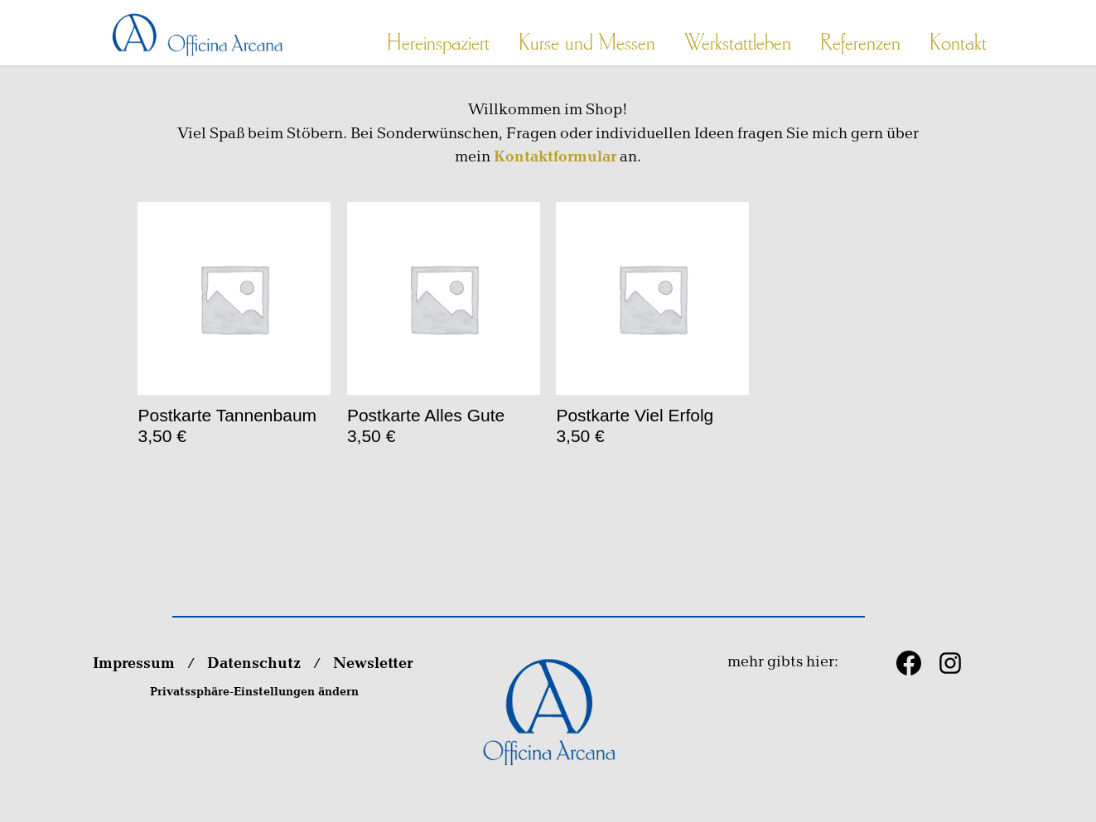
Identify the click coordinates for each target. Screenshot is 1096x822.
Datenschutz (254, 663)
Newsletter (374, 663)
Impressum (134, 663)
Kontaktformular (555, 157)
